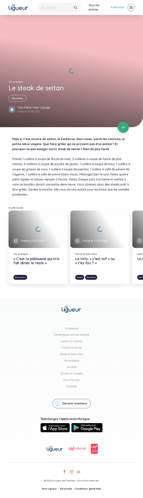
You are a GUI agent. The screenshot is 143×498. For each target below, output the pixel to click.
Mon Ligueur (49, 488)
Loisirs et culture (71, 341)
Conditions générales (88, 488)
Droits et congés (71, 373)
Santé (80, 277)
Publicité (71, 386)
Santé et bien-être (71, 354)
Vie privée (66, 488)
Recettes (17, 98)
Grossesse (71, 328)
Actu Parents (71, 380)
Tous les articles (93, 7)
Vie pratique (71, 360)
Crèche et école (71, 347)
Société (72, 367)
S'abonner (117, 7)
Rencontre (20, 277)
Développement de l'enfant (71, 334)
